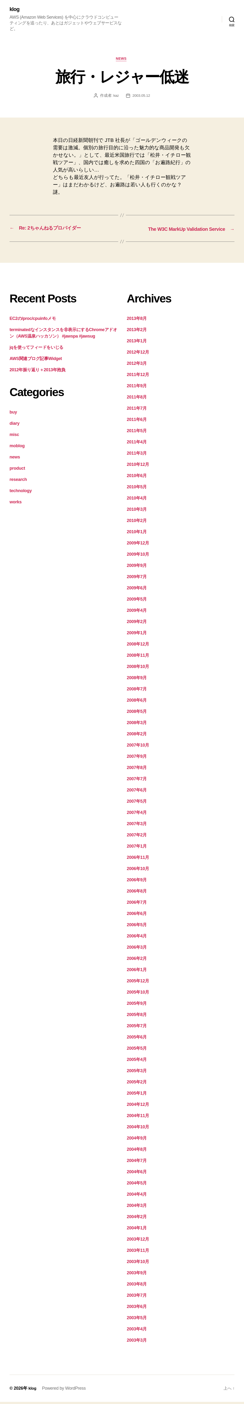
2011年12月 (138, 376)
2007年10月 (138, 747)
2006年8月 (137, 893)
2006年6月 (137, 915)
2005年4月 (137, 1061)
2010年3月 (137, 511)
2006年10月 (138, 870)
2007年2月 (137, 837)
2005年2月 (137, 1084)
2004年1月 (137, 1230)
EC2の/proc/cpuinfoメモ (33, 320)
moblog (17, 448)
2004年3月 (137, 1207)
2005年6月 (137, 1039)
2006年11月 (138, 859)
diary (15, 425)
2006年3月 (137, 949)
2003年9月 (137, 1275)
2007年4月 (137, 814)
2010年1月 (137, 534)
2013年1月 (137, 343)
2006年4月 (137, 938)
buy (13, 414)
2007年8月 (137, 769)
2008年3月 (137, 724)
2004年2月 (137, 1218)
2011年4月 (137, 444)
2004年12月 (138, 1106)
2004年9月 (137, 1140)
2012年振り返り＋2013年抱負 (37, 372)
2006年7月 (137, 904)
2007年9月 (137, 758)
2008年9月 (137, 680)
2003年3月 (137, 1342)
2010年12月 (138, 466)
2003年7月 (137, 1297)
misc (14, 436)
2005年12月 (138, 983)
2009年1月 (137, 635)
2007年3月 (137, 825)
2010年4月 (137, 500)
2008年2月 (137, 736)
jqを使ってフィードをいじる (36, 349)
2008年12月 (138, 646)
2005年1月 (137, 1095)
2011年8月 (137, 399)
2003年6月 (137, 1308)
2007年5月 (137, 803)
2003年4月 (137, 1331)
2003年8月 (137, 1286)
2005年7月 (137, 1028)
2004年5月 (137, 1185)
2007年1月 (137, 848)
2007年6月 (137, 792)
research (18, 481)
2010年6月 (137, 477)
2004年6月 (137, 1174)
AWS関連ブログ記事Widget (36, 360)
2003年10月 (138, 1263)
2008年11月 (138, 657)
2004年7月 (137, 1162)
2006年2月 (137, 960)
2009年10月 (138, 556)
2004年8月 (137, 1151)
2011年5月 (137, 432)
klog (15, 9)
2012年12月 (138, 354)
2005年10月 (138, 994)
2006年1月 (137, 971)
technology (21, 492)
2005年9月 (137, 1005)
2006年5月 (137, 927)
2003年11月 (138, 1252)
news (121, 60)
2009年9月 (137, 567)
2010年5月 (137, 489)
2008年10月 (138, 668)
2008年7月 (137, 691)
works (16, 504)
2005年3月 (137, 1072)
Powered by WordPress (64, 1390)
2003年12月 (138, 1241)
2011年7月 (137, 410)
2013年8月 (137, 320)
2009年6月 (137, 590)
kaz (116, 97)
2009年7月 (137, 578)
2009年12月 (138, 545)
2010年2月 (137, 522)
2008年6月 (137, 702)
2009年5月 (137, 601)
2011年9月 (137, 388)
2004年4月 (137, 1196)
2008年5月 (137, 713)
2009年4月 (137, 612)
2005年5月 (137, 1050)
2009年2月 (137, 623)
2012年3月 (137, 365)
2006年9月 (137, 882)
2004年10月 (138, 1129)
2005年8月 (137, 1016)
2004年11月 (138, 1117)
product (17, 470)
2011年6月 (137, 421)
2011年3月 (137, 455)
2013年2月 (137, 331)
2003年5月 (137, 1320)
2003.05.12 (141, 97)
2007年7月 (137, 781)
